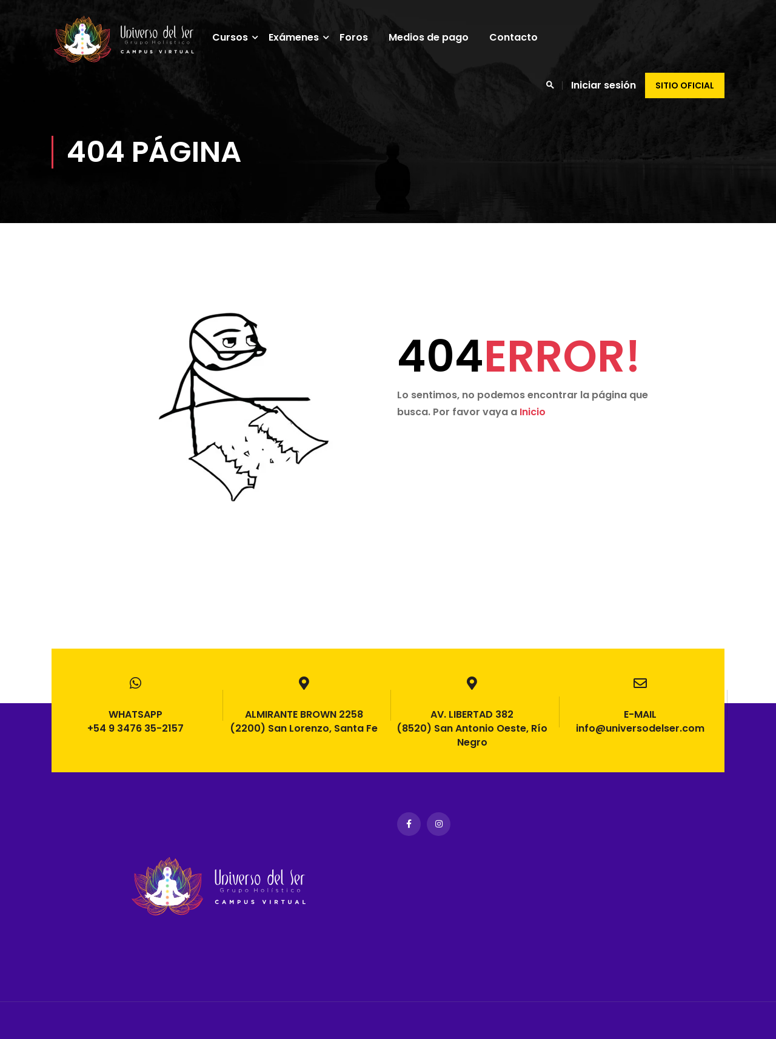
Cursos (237, 37)
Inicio (533, 428)
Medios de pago (435, 37)
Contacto (520, 37)
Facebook (409, 824)
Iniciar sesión (603, 85)
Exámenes (300, 37)
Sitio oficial (684, 85)
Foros (360, 37)
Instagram (438, 824)
